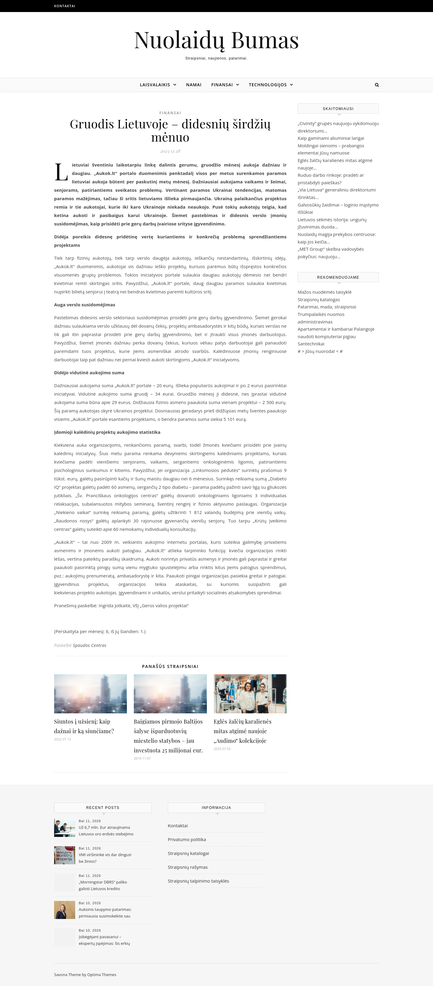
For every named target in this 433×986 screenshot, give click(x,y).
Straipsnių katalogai (188, 853)
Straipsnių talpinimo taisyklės (198, 881)
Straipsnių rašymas (188, 867)
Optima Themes (101, 974)
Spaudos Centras (89, 645)
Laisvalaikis (155, 84)
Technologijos (268, 84)
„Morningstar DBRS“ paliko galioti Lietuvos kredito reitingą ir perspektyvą (103, 886)
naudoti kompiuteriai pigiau (327, 336)
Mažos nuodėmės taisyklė (325, 292)
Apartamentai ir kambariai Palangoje (336, 329)
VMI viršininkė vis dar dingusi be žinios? (105, 858)
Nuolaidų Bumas (216, 39)
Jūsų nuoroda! (320, 351)
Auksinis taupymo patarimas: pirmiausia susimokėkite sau (105, 913)
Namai (194, 84)
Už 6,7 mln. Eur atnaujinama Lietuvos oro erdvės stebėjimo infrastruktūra (106, 831)
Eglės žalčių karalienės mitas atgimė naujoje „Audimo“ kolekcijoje (243, 731)
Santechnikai (311, 344)
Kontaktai (64, 6)
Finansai (222, 84)
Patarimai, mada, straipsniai (327, 307)
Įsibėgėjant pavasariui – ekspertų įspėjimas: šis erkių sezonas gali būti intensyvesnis (106, 940)
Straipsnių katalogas (319, 299)
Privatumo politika (187, 839)
